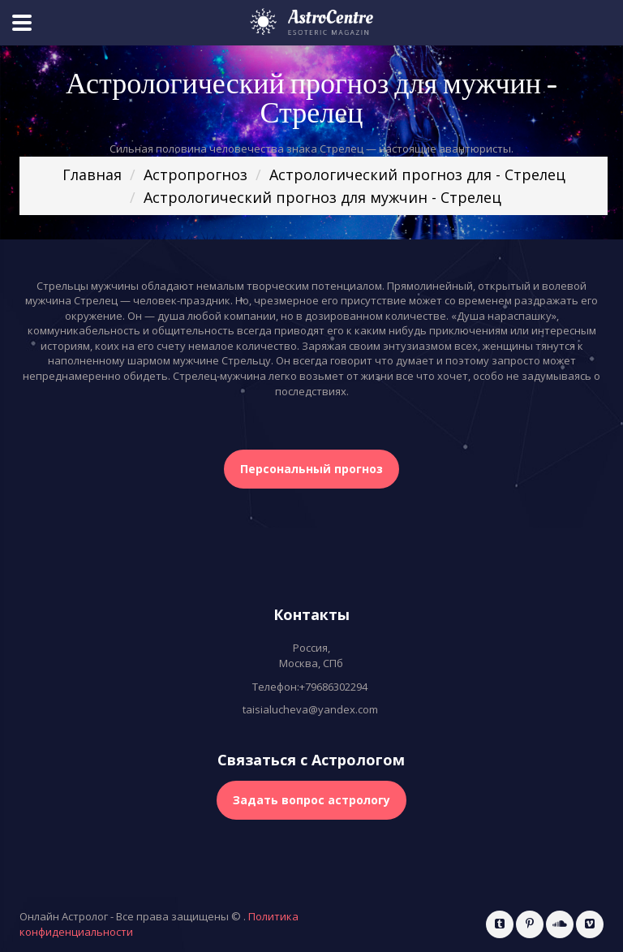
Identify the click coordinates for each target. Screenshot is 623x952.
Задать (311, 800)
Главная (92, 174)
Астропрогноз (195, 174)
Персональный (311, 468)
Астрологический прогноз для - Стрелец (417, 174)
